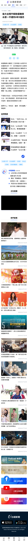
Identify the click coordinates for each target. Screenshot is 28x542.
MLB (24, 161)
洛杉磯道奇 (14, 164)
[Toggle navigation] (24, 538)
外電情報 (12, 170)
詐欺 (7, 164)
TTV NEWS (4, 10)
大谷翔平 (13, 25)
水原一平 (6, 25)
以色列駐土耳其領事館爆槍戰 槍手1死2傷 (18, 174)
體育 (9, 10)
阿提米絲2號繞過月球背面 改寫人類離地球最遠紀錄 (18, 184)
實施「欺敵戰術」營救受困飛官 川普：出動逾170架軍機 (18, 179)
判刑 (20, 25)
